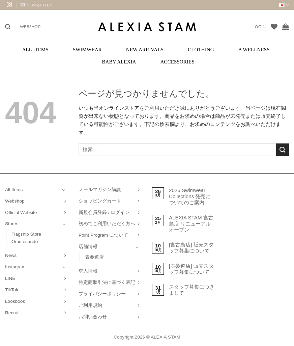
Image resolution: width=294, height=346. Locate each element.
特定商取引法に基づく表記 (107, 282)
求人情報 (88, 270)
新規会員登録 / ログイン (104, 212)
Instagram (15, 266)
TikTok (11, 289)
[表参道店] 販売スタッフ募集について (191, 269)
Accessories (177, 61)
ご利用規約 (90, 305)
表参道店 (94, 257)
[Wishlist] (274, 26)
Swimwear (87, 49)
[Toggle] (64, 189)
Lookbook (15, 301)
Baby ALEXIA (119, 61)
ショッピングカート (100, 201)
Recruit (12, 312)
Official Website (21, 212)
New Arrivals (145, 49)
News (11, 255)
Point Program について (103, 235)
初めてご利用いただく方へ (107, 223)
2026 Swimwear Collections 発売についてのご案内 (190, 196)
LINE (10, 278)
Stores (12, 223)
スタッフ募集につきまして (191, 290)
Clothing (201, 49)
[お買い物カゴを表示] (285, 26)
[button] (36, 5)
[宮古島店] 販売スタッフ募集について (191, 248)
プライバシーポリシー (102, 293)
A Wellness (254, 49)
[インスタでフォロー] (9, 5)
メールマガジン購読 (100, 189)
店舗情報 (88, 246)
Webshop (30, 26)
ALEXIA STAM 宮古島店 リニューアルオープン (191, 224)
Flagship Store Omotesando (26, 238)
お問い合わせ (93, 316)
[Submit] (282, 149)
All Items (35, 49)
